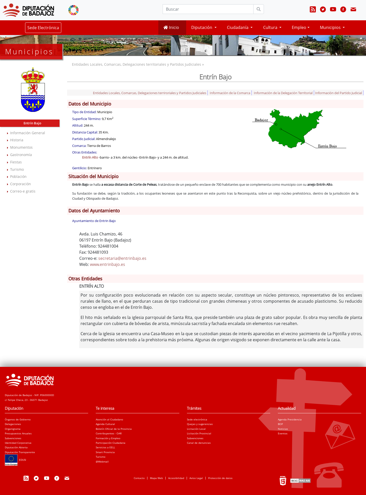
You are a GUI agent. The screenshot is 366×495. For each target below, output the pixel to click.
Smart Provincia (105, 452)
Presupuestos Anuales (18, 433)
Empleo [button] (299, 27)
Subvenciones (13, 438)
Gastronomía (21, 154)
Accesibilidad (176, 478)
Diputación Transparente (20, 452)
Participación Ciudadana (110, 443)
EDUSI (15, 460)
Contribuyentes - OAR (109, 433)
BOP (280, 424)
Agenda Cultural (105, 424)
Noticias (283, 429)
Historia (16, 140)
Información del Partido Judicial (338, 93)
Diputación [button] (202, 27)
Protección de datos (220, 478)
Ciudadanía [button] (238, 27)
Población (18, 176)
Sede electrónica (197, 419)
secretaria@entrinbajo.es (122, 258)
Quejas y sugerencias (200, 424)
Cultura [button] (270, 27)
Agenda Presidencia (290, 419)
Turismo (17, 169)
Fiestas (16, 162)
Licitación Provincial (199, 433)
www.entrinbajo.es (107, 264)
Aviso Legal (196, 478)
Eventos (282, 433)
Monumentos (21, 147)
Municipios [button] (331, 27)
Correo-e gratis (22, 191)
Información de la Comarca (230, 93)
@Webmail (102, 461)
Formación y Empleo (108, 438)
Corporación (20, 183)
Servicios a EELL (105, 447)
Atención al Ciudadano (109, 419)
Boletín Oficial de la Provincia (114, 429)
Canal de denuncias (199, 443)
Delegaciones (13, 424)
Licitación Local (196, 429)
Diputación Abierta (16, 447)
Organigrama (13, 429)
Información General (27, 132)
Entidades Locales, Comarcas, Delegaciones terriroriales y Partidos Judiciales (149, 93)
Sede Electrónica (43, 27)
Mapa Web (156, 478)
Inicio (171, 27)
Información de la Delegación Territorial (283, 93)
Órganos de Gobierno (18, 419)
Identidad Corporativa (18, 443)
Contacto (139, 478)
